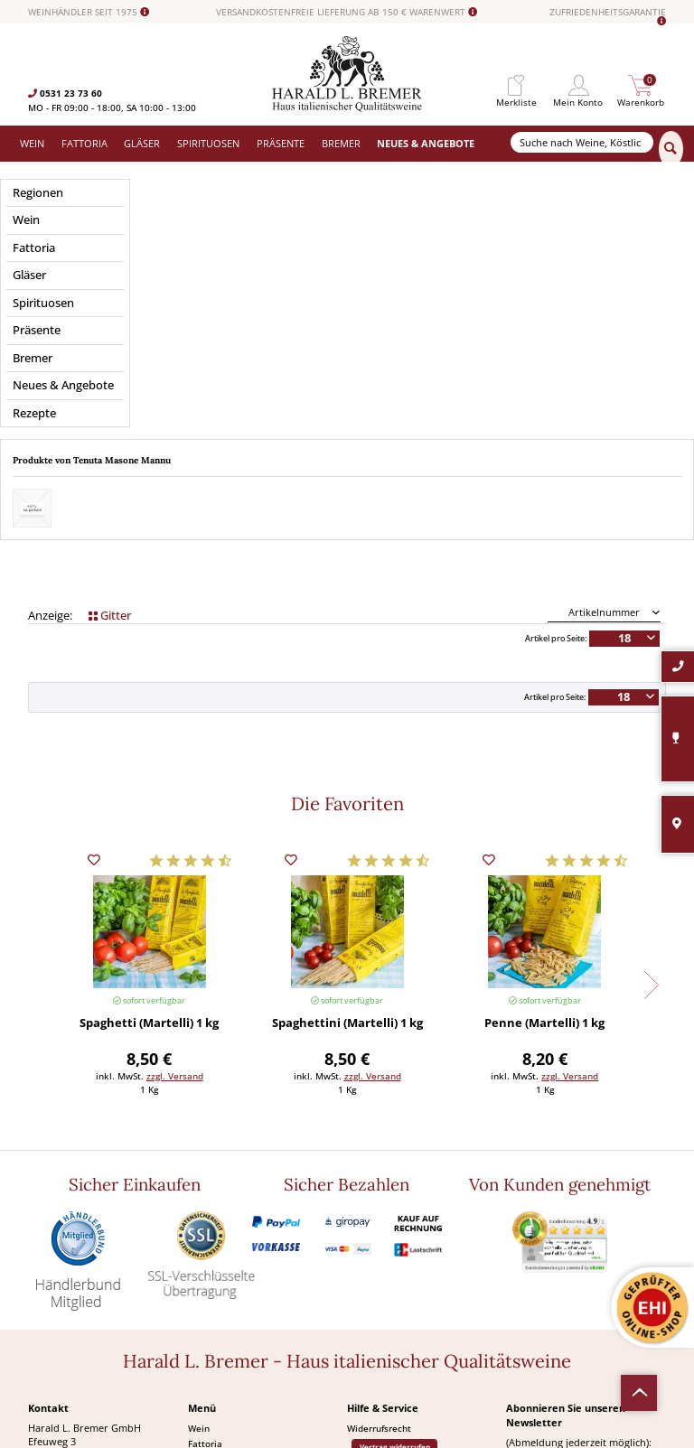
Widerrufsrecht (379, 1162)
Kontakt (364, 1197)
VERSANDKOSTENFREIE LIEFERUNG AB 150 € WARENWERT (346, 12)
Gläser (202, 1193)
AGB (356, 1227)
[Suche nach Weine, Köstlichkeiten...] (582, 142)
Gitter (110, 350)
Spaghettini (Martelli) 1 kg (347, 758)
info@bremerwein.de (113, 1270)
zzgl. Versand (174, 810)
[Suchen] (671, 149)
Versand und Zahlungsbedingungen (263, 1208)
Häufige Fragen (379, 1212)
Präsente (207, 1239)
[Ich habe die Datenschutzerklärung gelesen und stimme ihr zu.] (512, 1239)
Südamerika (213, 1285)
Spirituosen (212, 1224)
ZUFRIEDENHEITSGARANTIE (607, 16)
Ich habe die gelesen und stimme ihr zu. (581, 1257)
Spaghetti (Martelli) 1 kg (149, 758)
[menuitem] (516, 85)
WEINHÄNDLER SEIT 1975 (88, 12)
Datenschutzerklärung (565, 1256)
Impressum (371, 1258)
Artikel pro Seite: (555, 373)
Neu (197, 1270)
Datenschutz (374, 1243)
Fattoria (205, 1178)
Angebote (208, 1254)
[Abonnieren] (585, 1292)
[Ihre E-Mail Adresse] (585, 1211)
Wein (199, 1162)
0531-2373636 (82, 1257)
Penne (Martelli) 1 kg (544, 758)
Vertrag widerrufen (395, 1180)
